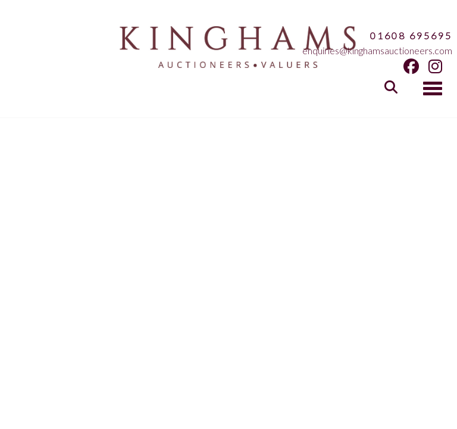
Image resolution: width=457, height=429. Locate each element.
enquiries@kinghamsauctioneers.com (377, 50)
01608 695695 (411, 35)
